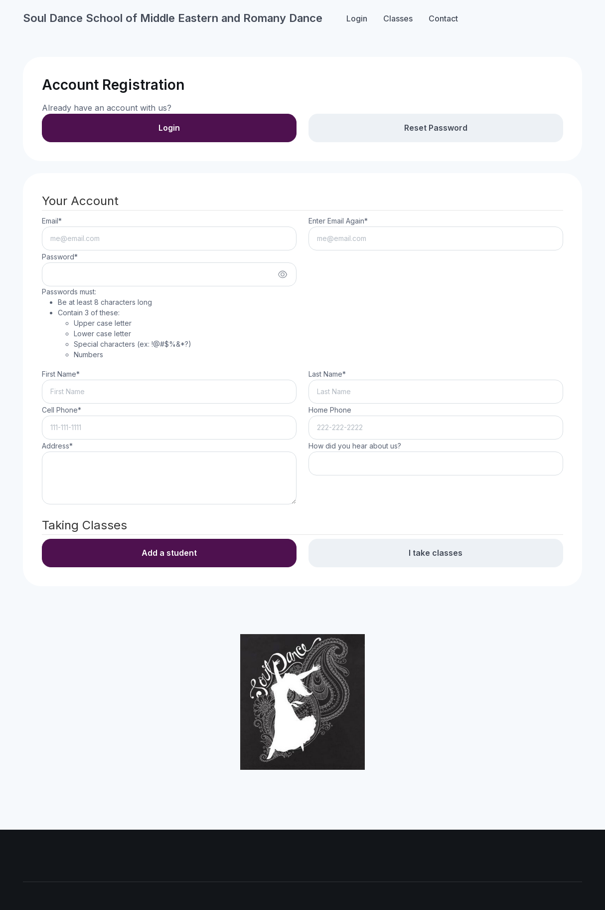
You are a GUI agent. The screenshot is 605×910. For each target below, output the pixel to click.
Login (356, 18)
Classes (398, 18)
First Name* (61, 374)
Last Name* (327, 374)
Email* (52, 221)
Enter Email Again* (338, 221)
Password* (60, 256)
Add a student (169, 553)
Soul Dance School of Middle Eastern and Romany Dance (172, 17)
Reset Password (435, 128)
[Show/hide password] (283, 274)
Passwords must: (116, 323)
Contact (443, 18)
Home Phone (329, 410)
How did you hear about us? (354, 446)
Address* (57, 446)
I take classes (435, 553)
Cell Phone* (61, 410)
